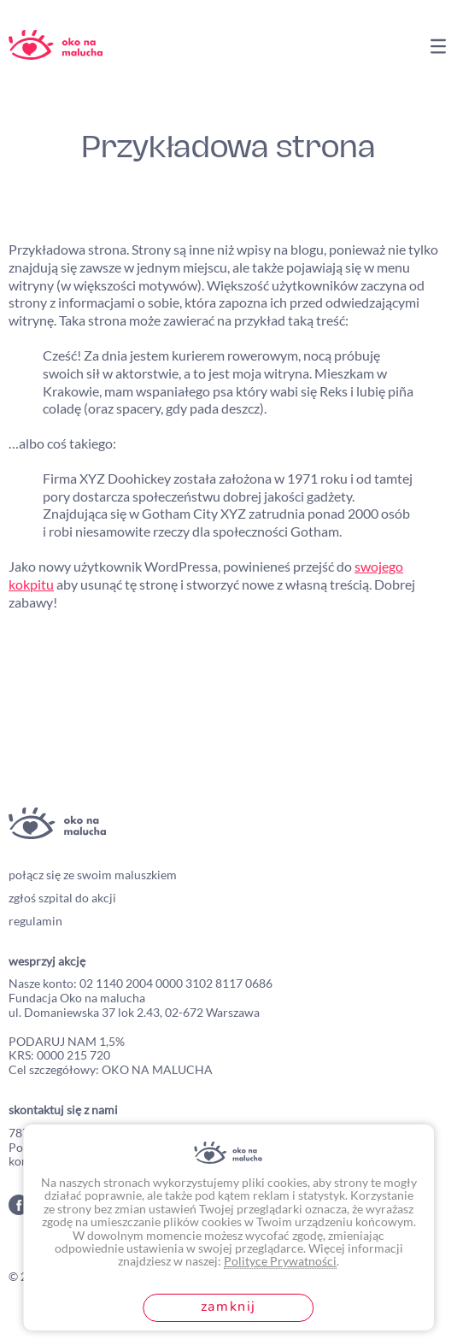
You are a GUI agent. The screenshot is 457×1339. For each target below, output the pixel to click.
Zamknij (228, 1306)
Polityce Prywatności (280, 1261)
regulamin (35, 920)
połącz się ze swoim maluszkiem (93, 874)
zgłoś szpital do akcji (62, 897)
